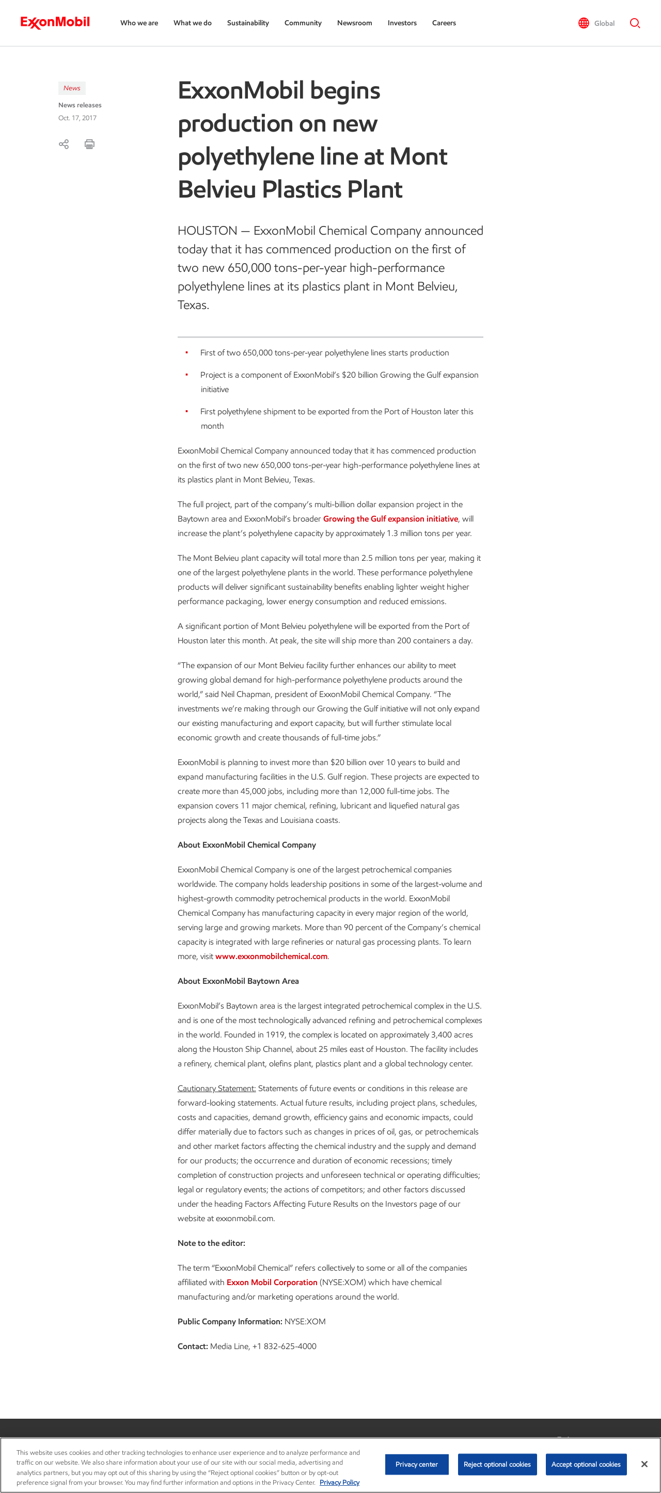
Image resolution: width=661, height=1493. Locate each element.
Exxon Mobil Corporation (272, 1282)
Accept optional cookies (586, 1464)
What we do (193, 23)
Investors (402, 23)
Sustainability (248, 23)
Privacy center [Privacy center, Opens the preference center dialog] (417, 1464)
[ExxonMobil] (60, 23)
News (72, 88)
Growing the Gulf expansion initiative (390, 519)
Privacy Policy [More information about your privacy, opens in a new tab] (339, 1482)
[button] (596, 23)
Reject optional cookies (497, 1464)
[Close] (644, 1464)
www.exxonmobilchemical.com (271, 956)
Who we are (139, 23)
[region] (330, 1465)
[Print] (89, 144)
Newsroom (354, 23)
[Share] (63, 144)
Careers (444, 23)
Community (303, 23)
